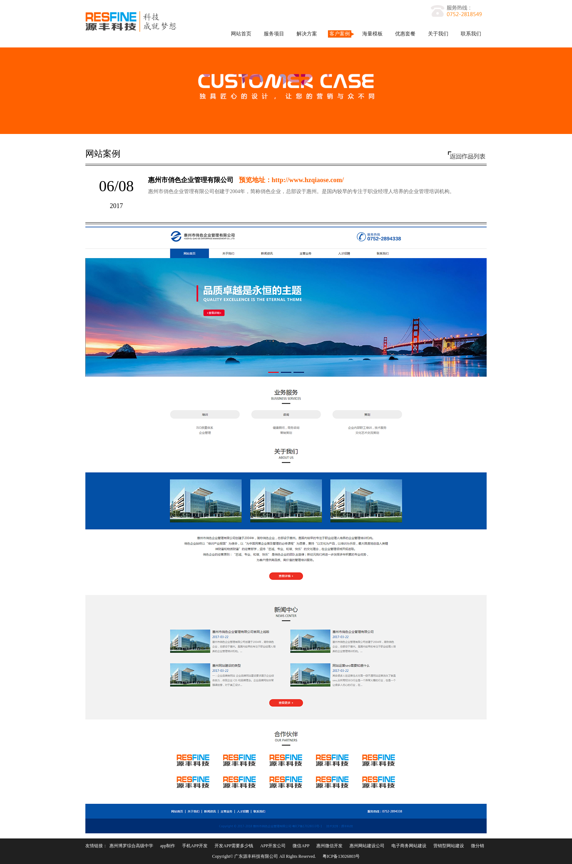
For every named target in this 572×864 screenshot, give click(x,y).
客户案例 (339, 34)
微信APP (301, 845)
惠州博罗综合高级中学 (131, 845)
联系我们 (471, 34)
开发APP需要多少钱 (233, 845)
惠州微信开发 (329, 845)
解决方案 (307, 34)
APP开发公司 (273, 845)
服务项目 (274, 34)
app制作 (167, 845)
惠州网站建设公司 (366, 845)
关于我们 (438, 34)
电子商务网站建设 (408, 845)
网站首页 (241, 34)
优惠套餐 (405, 34)
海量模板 (372, 34)
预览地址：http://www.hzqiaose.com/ (291, 180)
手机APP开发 (195, 845)
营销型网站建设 (448, 845)
